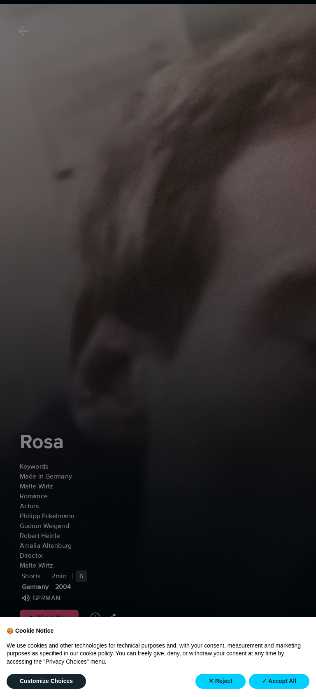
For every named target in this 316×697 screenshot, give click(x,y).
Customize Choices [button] (46, 681)
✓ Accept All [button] (279, 681)
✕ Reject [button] (220, 681)
